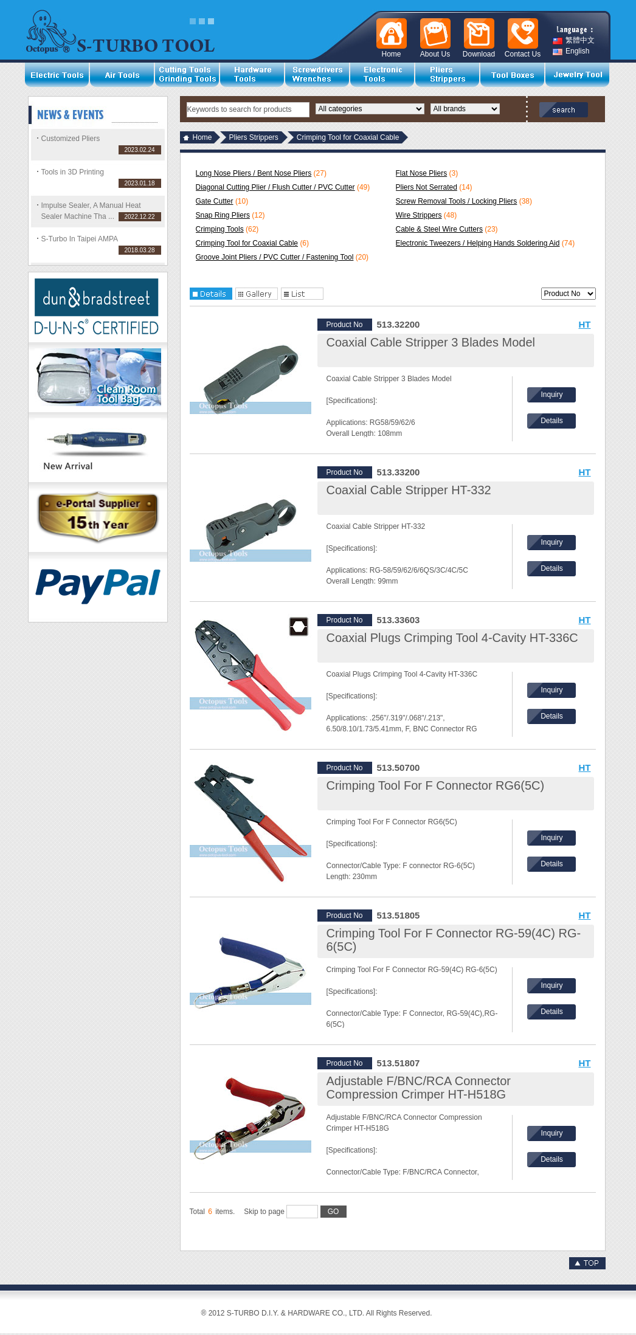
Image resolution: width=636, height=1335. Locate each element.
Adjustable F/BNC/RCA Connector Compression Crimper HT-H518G (419, 1087)
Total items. (212, 1211)
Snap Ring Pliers (223, 215)
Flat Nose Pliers (422, 173)
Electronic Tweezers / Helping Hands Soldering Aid (478, 243)
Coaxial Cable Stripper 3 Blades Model (431, 342)
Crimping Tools (220, 229)
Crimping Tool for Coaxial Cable (247, 243)
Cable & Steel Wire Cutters (439, 229)
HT (585, 324)
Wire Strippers (419, 215)
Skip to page (295, 1211)
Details (552, 420)
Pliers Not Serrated (426, 187)
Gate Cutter (214, 201)
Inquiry (551, 394)
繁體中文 (574, 40)
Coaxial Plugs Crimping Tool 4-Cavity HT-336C (452, 637)
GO (333, 1211)
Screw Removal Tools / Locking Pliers (456, 201)
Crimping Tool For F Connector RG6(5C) (436, 785)
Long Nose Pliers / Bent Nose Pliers (254, 173)
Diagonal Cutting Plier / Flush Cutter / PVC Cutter (275, 187)
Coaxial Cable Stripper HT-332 (409, 490)
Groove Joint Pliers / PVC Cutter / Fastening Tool (275, 257)
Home (202, 137)
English (571, 51)
